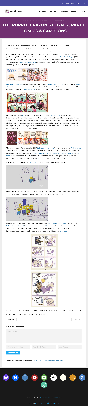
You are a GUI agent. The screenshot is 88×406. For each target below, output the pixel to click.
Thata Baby (19, 84)
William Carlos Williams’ (15, 226)
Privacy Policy (45, 398)
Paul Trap (9, 84)
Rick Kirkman (76, 148)
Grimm (41, 153)
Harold (50, 84)
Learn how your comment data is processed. (49, 361)
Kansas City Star (29, 89)
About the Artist (56, 398)
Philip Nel (22, 48)
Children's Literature (32, 20)
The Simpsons (34, 162)
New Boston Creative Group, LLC (47, 403)
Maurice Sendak (57, 153)
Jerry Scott (50, 148)
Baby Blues (41, 148)
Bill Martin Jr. (68, 153)
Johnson (35, 153)
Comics (39, 20)
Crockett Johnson (68, 3)
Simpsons (50, 51)
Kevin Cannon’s (53, 223)
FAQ (85, 3)
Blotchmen (63, 223)
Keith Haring (58, 84)
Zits (23, 115)
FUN (78, 3)
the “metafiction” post (28, 62)
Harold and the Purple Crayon (40, 51)
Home (24, 20)
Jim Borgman (55, 115)
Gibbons (49, 226)
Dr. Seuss (47, 153)
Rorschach (63, 231)
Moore (40, 226)
